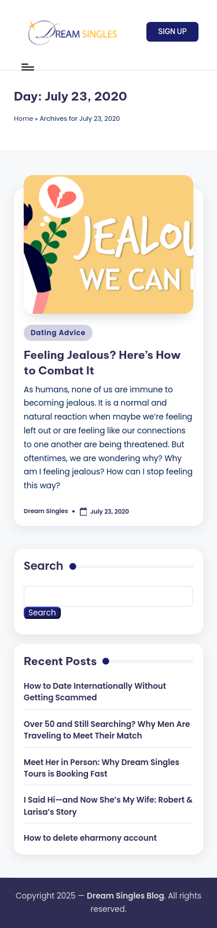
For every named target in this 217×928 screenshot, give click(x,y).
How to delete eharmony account (90, 838)
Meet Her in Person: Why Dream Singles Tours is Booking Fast (101, 768)
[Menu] (27, 67)
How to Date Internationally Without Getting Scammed (95, 692)
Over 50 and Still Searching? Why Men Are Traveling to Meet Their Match (107, 730)
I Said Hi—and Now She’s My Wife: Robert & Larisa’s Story (108, 806)
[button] (172, 32)
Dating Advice (58, 332)
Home (23, 118)
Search (44, 566)
